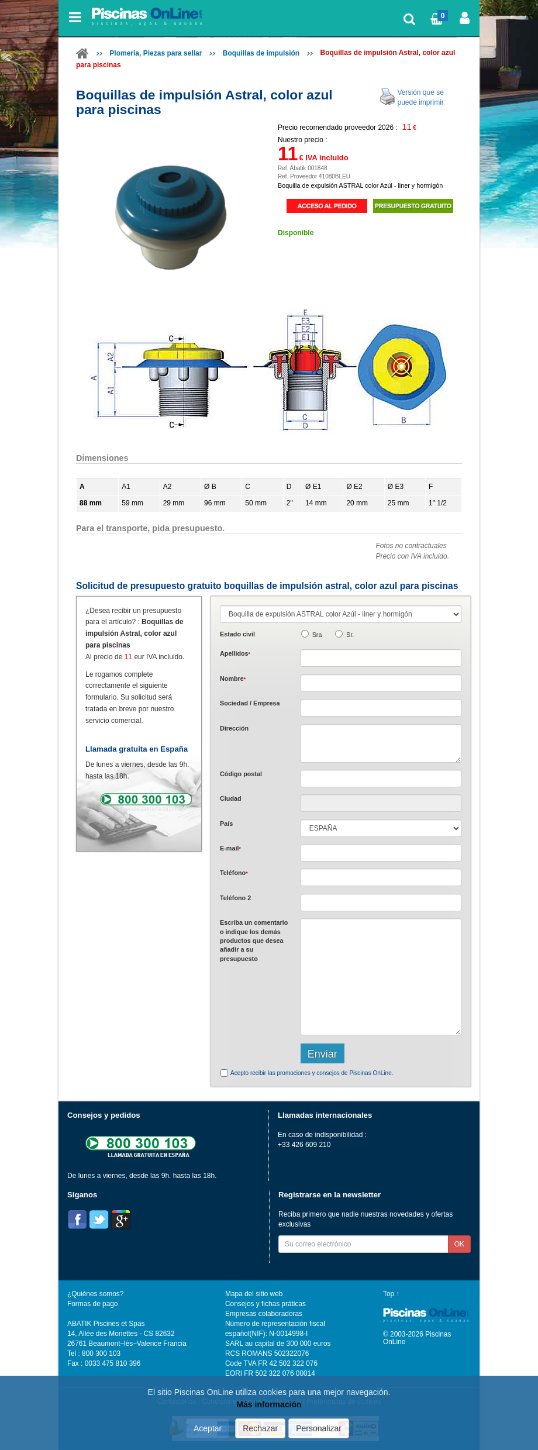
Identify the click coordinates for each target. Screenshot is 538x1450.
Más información (268, 1404)
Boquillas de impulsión (261, 53)
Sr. (350, 634)
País (226, 823)
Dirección (234, 728)
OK (459, 1244)
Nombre (233, 678)
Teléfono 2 (235, 897)
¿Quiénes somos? (95, 1294)
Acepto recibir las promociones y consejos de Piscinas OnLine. (311, 1073)
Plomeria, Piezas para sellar (155, 53)
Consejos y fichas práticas (265, 1304)
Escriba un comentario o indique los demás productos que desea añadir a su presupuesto (254, 940)
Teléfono (234, 872)
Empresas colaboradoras (263, 1314)
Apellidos (235, 653)
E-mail (230, 848)
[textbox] (381, 778)
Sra (317, 634)
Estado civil (237, 634)
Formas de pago (92, 1304)
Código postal (241, 773)
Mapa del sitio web (253, 1294)
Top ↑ (391, 1294)
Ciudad (231, 798)
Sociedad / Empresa (250, 703)
